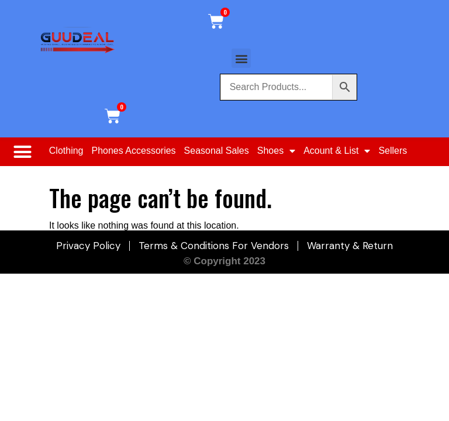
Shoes (276, 150)
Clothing (66, 151)
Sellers (392, 151)
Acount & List (336, 150)
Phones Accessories (134, 151)
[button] (241, 58)
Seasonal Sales (216, 151)
